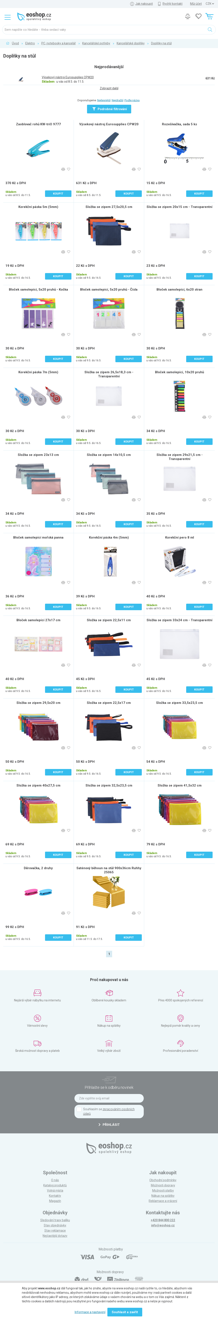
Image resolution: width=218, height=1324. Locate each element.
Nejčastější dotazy (55, 1235)
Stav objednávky (55, 1225)
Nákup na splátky (162, 1195)
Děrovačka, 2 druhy (38, 868)
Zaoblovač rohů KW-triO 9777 (38, 124)
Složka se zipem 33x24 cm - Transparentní (179, 620)
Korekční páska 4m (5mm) (109, 537)
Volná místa (55, 1190)
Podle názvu (132, 100)
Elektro (30, 43)
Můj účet (196, 3)
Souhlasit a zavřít (125, 1312)
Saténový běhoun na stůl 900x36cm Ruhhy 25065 (108, 870)
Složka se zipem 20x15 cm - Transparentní (179, 207)
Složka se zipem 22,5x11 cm (109, 620)
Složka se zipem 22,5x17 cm (109, 703)
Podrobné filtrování (109, 109)
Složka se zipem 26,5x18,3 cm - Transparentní (108, 374)
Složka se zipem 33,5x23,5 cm (179, 703)
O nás (55, 1180)
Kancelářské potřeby (96, 43)
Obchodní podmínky (162, 1180)
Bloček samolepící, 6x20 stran (179, 289)
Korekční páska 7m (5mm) (38, 372)
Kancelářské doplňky (131, 43)
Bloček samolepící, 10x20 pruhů (179, 372)
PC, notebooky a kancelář (58, 43)
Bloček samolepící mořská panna (38, 537)
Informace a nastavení (90, 1312)
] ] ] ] (210, 4)
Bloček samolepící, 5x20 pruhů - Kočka (38, 289)
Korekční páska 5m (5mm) (38, 207)
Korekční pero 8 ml (179, 537)
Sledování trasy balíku (55, 1220)
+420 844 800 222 (163, 1220)
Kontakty (55, 1195)
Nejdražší (117, 100)
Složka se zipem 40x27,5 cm (38, 785)
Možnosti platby (163, 1190)
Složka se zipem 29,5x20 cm (38, 703)
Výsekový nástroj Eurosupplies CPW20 (109, 124)
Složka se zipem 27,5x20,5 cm (109, 207)
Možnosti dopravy (163, 1185)
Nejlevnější (104, 100)
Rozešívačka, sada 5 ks (179, 124)
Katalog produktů (55, 1185)
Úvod (15, 43)
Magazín (55, 1201)
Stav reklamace (55, 1230)
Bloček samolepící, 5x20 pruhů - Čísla (108, 289)
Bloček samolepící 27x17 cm (38, 620)
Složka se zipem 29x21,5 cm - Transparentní (180, 457)
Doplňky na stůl (161, 43)
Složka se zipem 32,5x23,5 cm (109, 785)
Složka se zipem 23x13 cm (38, 455)
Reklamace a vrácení (163, 1201)
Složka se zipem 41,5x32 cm (180, 785)
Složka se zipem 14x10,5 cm (109, 455)
